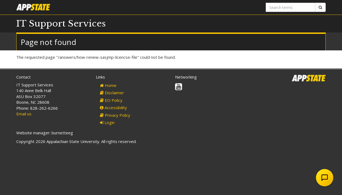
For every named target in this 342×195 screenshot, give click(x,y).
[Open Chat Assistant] (324, 177)
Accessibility (113, 107)
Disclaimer (112, 92)
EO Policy (111, 100)
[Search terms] (290, 7)
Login (107, 122)
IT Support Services (61, 23)
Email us (23, 113)
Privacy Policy (115, 115)
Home (108, 85)
